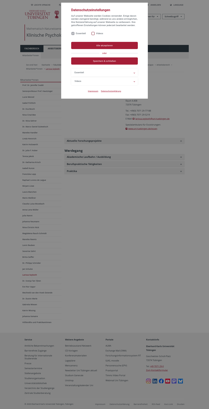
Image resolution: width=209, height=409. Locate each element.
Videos (99, 33)
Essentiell (81, 33)
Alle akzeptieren (104, 45)
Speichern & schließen (104, 61)
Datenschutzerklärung (111, 91)
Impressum (93, 91)
